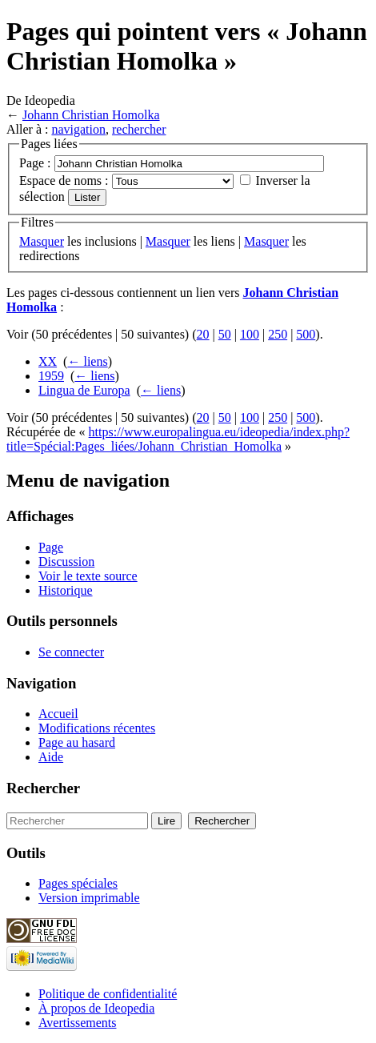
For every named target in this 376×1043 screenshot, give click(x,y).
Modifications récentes (96, 728)
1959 (51, 376)
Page (50, 547)
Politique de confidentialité (107, 994)
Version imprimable (89, 898)
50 (224, 334)
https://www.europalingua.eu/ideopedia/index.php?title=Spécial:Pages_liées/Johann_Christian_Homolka (178, 439)
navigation (78, 129)
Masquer (41, 241)
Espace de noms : (64, 180)
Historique (65, 590)
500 (305, 334)
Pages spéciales (78, 883)
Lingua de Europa (84, 390)
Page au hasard (76, 742)
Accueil (58, 713)
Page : (35, 163)
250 (277, 334)
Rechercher (43, 788)
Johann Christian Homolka (91, 115)
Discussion (66, 561)
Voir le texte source (88, 576)
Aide (50, 757)
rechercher (139, 129)
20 (203, 334)
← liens (87, 361)
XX (47, 361)
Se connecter (71, 652)
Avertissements (77, 1022)
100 (249, 334)
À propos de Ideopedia (96, 1008)
